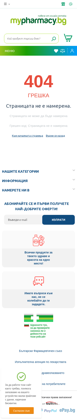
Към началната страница (27, 135)
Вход (72, 51)
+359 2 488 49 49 (63, 4)
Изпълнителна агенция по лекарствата (40, 362)
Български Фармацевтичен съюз (40, 351)
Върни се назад (55, 135)
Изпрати (58, 219)
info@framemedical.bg (71, 4)
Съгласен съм (21, 410)
